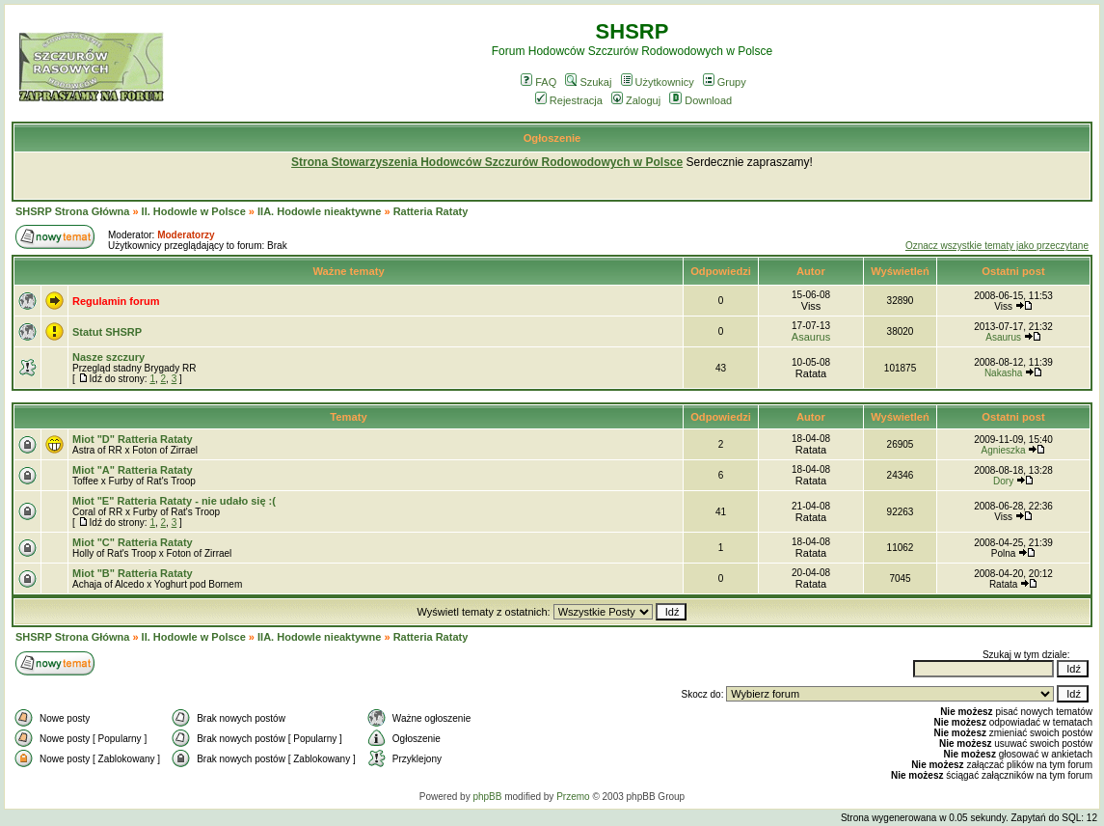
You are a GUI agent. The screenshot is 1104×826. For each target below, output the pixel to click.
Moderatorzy (185, 235)
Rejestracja (569, 100)
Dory (1003, 481)
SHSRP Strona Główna (72, 211)
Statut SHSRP (107, 332)
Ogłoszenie (552, 138)
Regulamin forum (115, 301)
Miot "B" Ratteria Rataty (132, 573)
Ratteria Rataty (431, 211)
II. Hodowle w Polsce (194, 211)
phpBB (486, 796)
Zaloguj (635, 100)
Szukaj (588, 82)
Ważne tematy (348, 271)
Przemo (572, 796)
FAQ (538, 82)
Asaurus (811, 337)
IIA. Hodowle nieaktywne (319, 211)
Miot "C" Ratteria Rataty (132, 542)
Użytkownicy (657, 82)
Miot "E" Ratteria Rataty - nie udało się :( (174, 501)
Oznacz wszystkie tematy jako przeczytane (997, 245)
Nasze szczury (108, 357)
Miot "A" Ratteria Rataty (132, 470)
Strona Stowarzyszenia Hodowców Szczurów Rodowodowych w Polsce (487, 162)
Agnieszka (1004, 450)
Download (700, 100)
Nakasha (1003, 373)
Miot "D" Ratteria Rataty (132, 439)
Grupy (724, 82)
